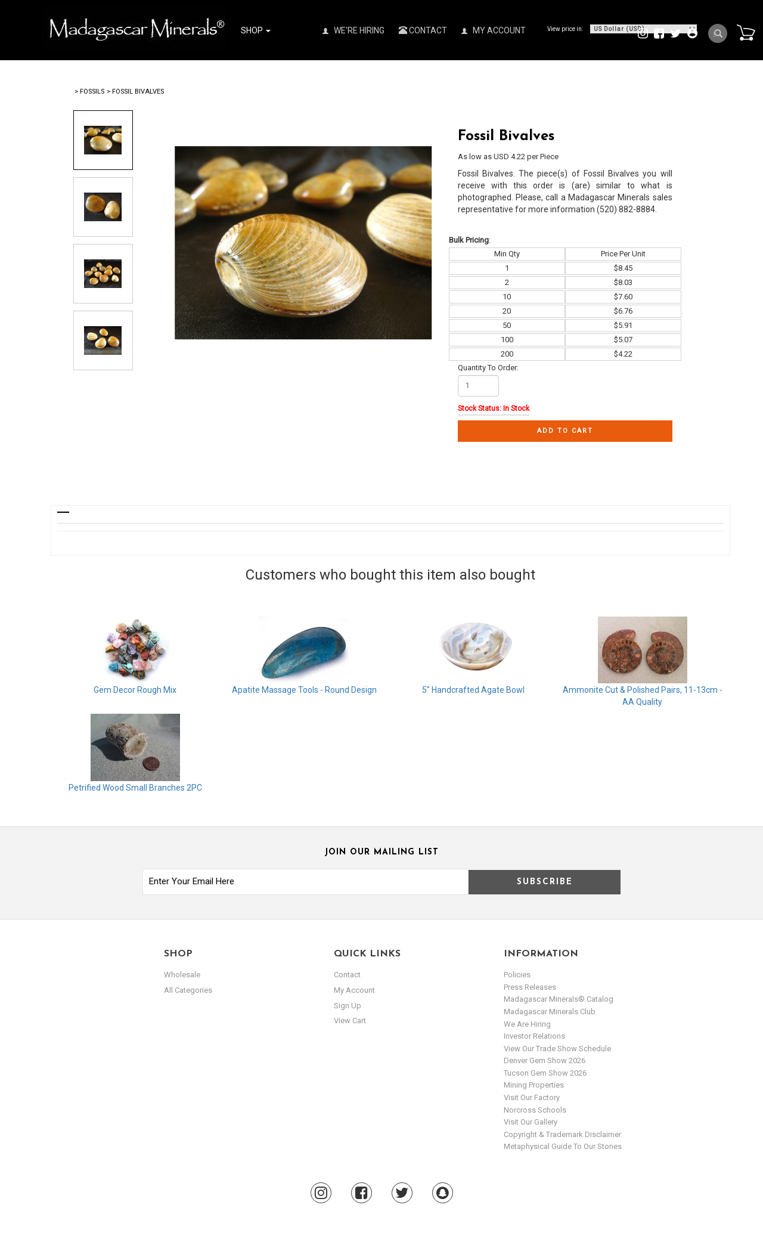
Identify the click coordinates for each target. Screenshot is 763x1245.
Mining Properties (534, 1084)
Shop (256, 30)
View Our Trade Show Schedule (557, 1048)
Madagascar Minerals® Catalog (558, 999)
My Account (493, 30)
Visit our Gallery (530, 1121)
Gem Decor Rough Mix (135, 690)
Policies (517, 974)
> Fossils (89, 91)
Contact (423, 30)
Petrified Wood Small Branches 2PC (135, 787)
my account (354, 990)
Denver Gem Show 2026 (544, 1060)
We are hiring (527, 1024)
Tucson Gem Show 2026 (545, 1073)
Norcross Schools (535, 1109)
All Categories (188, 990)
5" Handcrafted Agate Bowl (473, 690)
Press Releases (530, 987)
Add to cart (565, 431)
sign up (347, 1005)
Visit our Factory (532, 1097)
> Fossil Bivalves (135, 91)
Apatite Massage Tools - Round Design (304, 690)
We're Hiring (353, 30)
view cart (350, 1020)
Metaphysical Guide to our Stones (563, 1146)
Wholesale (182, 974)
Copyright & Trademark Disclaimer (562, 1134)
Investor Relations (534, 1036)
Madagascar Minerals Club (549, 1011)
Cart (745, 32)
